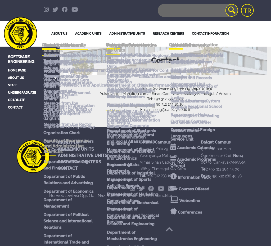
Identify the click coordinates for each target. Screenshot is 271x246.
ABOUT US (16, 78)
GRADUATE (16, 100)
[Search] (197, 10)
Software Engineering (21, 59)
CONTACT (15, 107)
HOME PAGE (17, 70)
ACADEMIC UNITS (76, 149)
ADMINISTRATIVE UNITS (82, 155)
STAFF (12, 85)
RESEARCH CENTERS (79, 161)
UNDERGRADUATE (22, 93)
